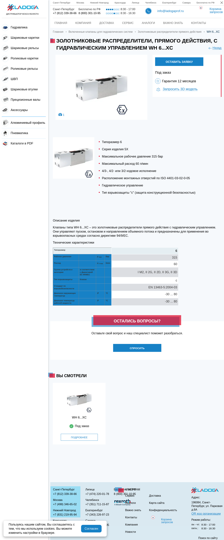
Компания (82, 23)
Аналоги (148, 23)
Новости (130, 532)
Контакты (200, 23)
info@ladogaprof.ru (170, 11)
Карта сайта (156, 503)
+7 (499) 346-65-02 (65, 504)
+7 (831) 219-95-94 (65, 514)
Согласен (91, 528)
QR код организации (206, 513)
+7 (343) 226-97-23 (97, 514)
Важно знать (174, 23)
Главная (59, 23)
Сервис (128, 23)
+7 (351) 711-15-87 (97, 504)
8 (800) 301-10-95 (90, 13)
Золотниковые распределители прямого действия (169, 31)
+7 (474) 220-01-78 (97, 493)
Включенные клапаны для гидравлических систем (101, 31)
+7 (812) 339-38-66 (64, 13)
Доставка (106, 23)
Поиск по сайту (208, 538)
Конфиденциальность (163, 510)
